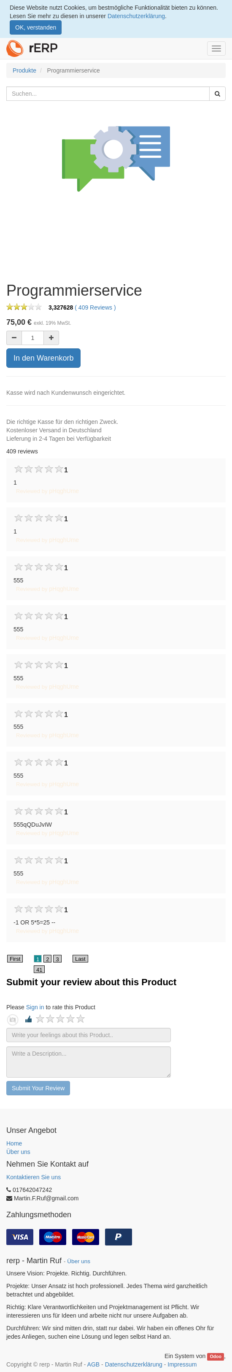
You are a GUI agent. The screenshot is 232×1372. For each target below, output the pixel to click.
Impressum (182, 1364)
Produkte (24, 70)
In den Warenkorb (43, 358)
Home (14, 1143)
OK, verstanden (35, 27)
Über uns (18, 1151)
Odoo (215, 1356)
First (15, 959)
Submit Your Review (38, 1088)
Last (80, 959)
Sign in (35, 1007)
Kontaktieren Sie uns (33, 1177)
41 (39, 970)
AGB (93, 1364)
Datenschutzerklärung (136, 16)
